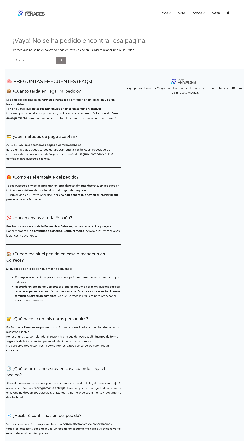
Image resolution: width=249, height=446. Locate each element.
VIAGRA (166, 12)
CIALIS (182, 12)
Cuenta (216, 12)
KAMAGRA (199, 12)
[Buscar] (61, 60)
